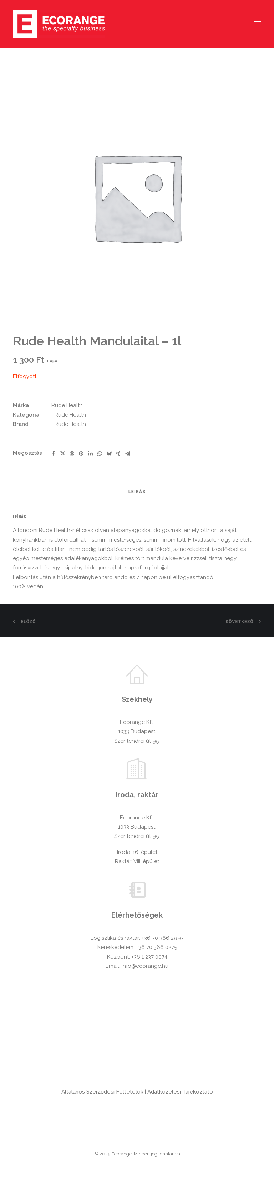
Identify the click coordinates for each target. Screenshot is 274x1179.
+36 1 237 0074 (149, 957)
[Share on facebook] (53, 453)
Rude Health (67, 405)
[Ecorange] (59, 24)
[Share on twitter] (62, 453)
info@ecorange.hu (145, 966)
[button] (257, 24)
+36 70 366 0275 (156, 947)
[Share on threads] (71, 453)
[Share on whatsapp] (99, 453)
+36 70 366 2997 (163, 938)
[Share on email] (127, 453)
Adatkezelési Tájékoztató (180, 1092)
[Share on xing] (118, 453)
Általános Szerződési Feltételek (102, 1092)
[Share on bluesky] (109, 453)
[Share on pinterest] (81, 453)
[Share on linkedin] (90, 453)
